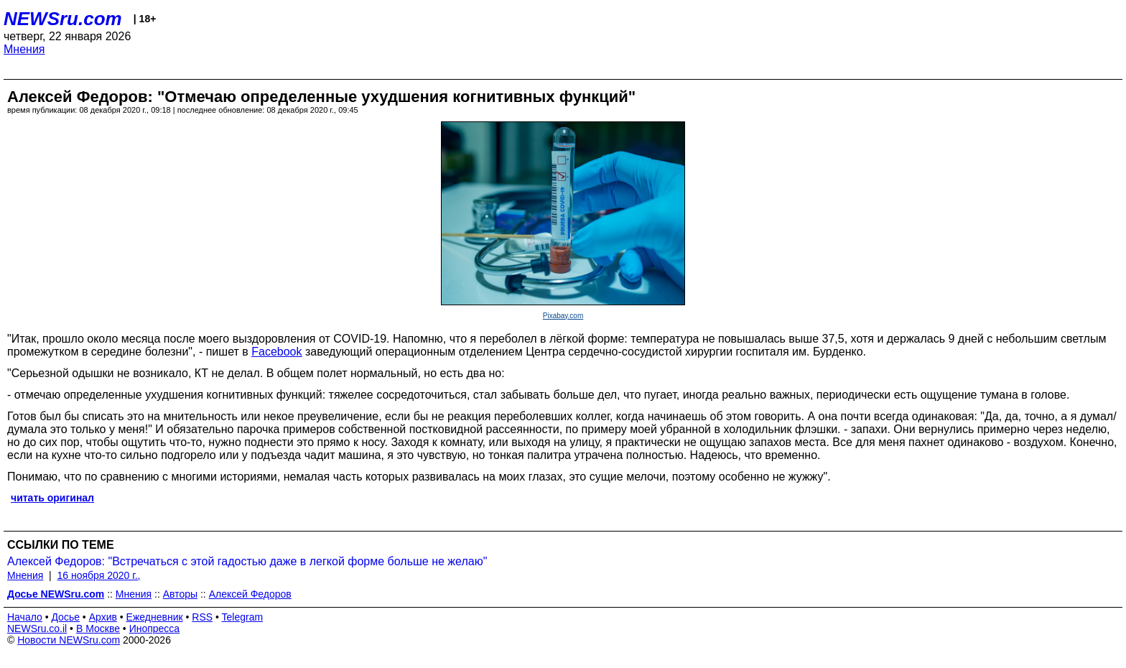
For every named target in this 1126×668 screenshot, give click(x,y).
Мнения (24, 49)
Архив (103, 617)
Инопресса (154, 628)
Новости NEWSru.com (68, 640)
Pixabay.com (563, 316)
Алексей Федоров (250, 594)
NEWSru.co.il (37, 628)
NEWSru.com (63, 18)
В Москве (98, 628)
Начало (24, 617)
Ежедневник (154, 617)
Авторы (180, 594)
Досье (65, 617)
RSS (202, 617)
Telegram (243, 617)
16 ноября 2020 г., (99, 575)
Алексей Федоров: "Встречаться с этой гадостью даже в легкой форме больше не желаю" (247, 561)
